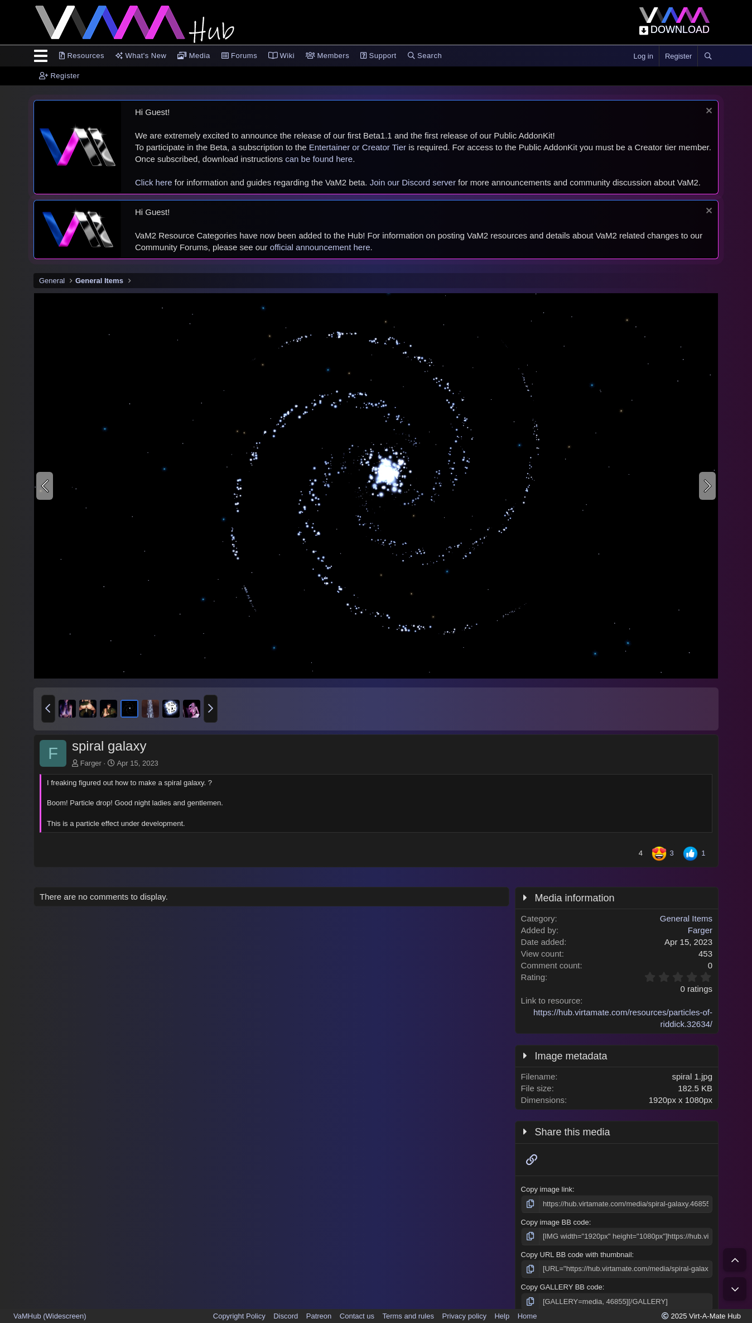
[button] (48, 709)
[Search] (708, 56)
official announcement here (320, 247)
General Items (686, 918)
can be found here (319, 159)
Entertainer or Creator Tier (357, 147)
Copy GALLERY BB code (561, 1287)
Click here (153, 182)
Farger (91, 763)
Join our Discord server (413, 182)
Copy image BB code (555, 1222)
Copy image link (547, 1189)
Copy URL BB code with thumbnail (576, 1254)
